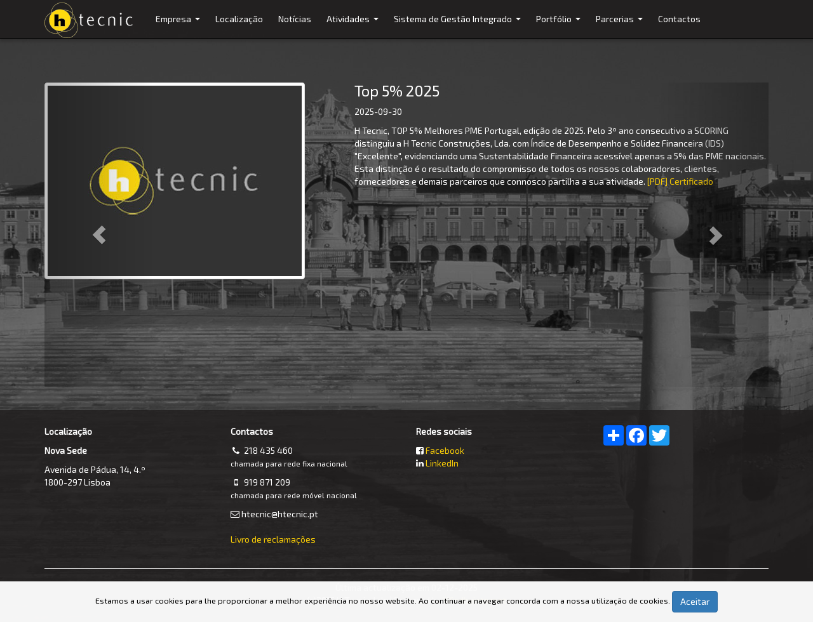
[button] (98, 235)
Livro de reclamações (273, 539)
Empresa (179, 25)
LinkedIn (442, 463)
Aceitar (694, 601)
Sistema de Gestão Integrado (459, 25)
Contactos (679, 18)
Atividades (354, 25)
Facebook (445, 450)
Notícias (294, 18)
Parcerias (621, 25)
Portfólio (560, 25)
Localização (239, 18)
